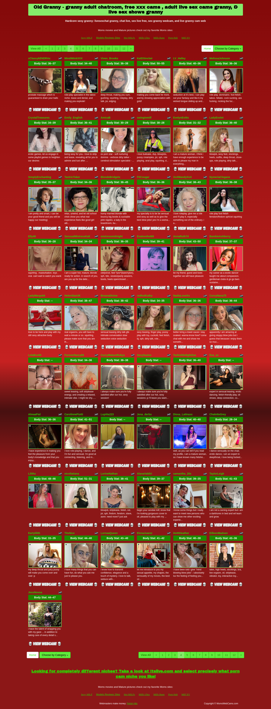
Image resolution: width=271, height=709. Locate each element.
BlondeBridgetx (110, 177)
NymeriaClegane (219, 177)
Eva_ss (213, 355)
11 (116, 48)
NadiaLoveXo (181, 295)
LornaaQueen (109, 533)
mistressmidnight (112, 236)
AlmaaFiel (34, 414)
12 (123, 48)
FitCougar (143, 177)
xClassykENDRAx (39, 58)
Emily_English (73, 117)
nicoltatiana (71, 473)
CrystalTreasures (39, 117)
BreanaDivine (109, 295)
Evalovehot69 (145, 236)
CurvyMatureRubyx (113, 355)
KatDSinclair (145, 58)
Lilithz (32, 473)
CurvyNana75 (217, 295)
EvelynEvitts (181, 117)
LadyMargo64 (36, 295)
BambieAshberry (220, 236)
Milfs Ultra (144, 37)
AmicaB (106, 117)
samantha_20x (182, 473)
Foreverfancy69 (74, 355)
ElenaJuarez (144, 533)
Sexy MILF (86, 37)
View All (36, 48)
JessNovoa (35, 592)
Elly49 (32, 236)
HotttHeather (181, 533)
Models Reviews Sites (108, 37)
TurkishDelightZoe (184, 355)
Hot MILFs (129, 37)
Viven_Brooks (109, 58)
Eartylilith (34, 533)
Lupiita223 (107, 414)
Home (207, 48)
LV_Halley (179, 58)
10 (108, 48)
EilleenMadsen (218, 533)
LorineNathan (109, 473)
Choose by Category (228, 48)
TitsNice (69, 533)
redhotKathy (144, 295)
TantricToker (72, 177)
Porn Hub (173, 37)
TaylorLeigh (216, 473)
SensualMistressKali (77, 236)
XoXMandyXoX (182, 177)
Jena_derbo (144, 414)
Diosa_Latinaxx (183, 414)
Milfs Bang (159, 37)
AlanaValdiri (144, 473)
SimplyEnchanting (39, 177)
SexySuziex (144, 355)
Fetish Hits (132, 703)
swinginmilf (144, 117)
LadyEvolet (216, 117)
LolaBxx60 (34, 355)
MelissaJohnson (219, 58)
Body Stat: (45, 63)
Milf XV (186, 37)
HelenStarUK (72, 295)
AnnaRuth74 (181, 236)
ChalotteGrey (217, 414)
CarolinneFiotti (73, 414)
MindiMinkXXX (73, 58)
